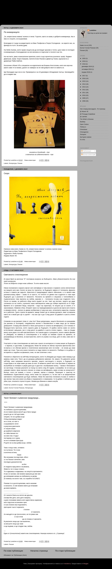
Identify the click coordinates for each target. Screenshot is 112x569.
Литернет (83, 134)
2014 (84, 84)
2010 (84, 95)
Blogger (85, 563)
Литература (13, 163)
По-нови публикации (13, 551)
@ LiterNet (83, 116)
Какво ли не (84, 45)
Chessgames (84, 132)
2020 (84, 58)
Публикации (86, 151)
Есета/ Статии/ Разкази (16, 388)
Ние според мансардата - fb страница (92, 109)
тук (48, 152)
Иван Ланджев (13, 10)
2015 (84, 81)
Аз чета (82, 139)
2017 (84, 75)
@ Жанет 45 (84, 111)
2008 (84, 101)
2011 (84, 92)
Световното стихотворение (16, 275)
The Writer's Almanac (87, 119)
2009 (84, 98)
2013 (84, 87)
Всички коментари (88, 154)
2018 (84, 64)
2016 (84, 78)
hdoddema (67, 563)
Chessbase (83, 129)
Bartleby (82, 122)
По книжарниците (11, 32)
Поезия (19, 163)
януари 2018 (86, 72)
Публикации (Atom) (20, 555)
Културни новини (85, 137)
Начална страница (39, 551)
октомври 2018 (87, 69)
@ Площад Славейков (87, 114)
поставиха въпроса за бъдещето (39, 279)
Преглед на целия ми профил (97, 33)
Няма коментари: (30, 160)
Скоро (6, 173)
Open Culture (84, 124)
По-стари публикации (65, 551)
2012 (84, 89)
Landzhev (93, 30)
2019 (84, 61)
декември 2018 (87, 66)
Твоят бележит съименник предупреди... (22, 398)
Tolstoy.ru (83, 127)
